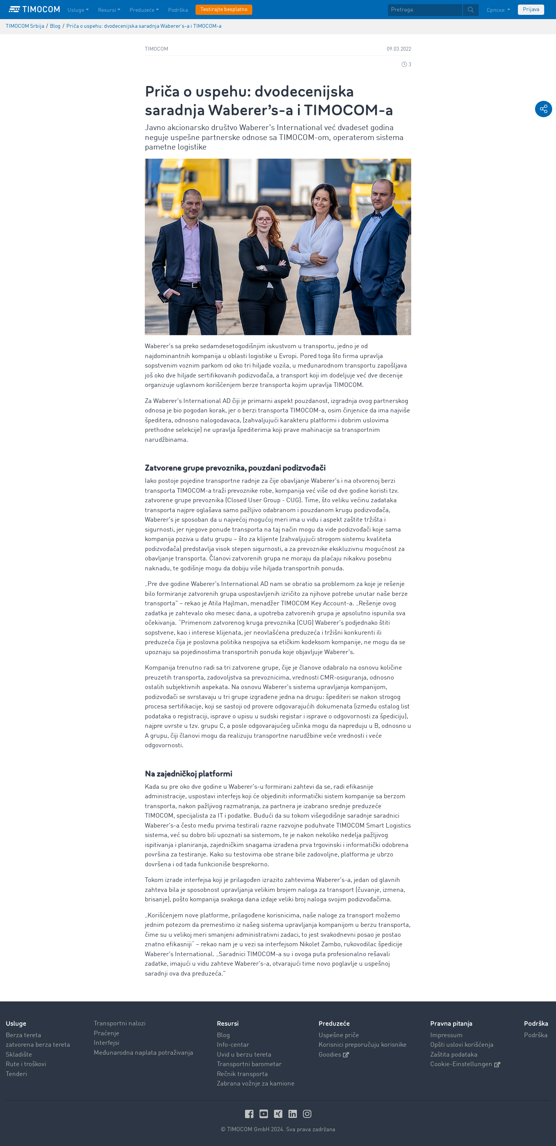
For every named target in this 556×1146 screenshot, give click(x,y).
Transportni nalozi (120, 1023)
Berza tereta (23, 1035)
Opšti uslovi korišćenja (462, 1045)
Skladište (19, 1055)
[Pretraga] (425, 10)
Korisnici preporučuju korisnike (363, 1045)
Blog (223, 1035)
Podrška (536, 1035)
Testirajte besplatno (223, 9)
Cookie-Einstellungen (465, 1064)
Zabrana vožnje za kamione (256, 1084)
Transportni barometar (249, 1064)
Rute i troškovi (26, 1064)
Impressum (446, 1035)
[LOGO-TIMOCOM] (34, 10)
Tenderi (16, 1074)
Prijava (531, 9)
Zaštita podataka (453, 1055)
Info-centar (233, 1045)
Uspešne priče (339, 1035)
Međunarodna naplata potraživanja (143, 1053)
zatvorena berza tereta (38, 1045)
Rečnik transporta (242, 1074)
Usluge (16, 1023)
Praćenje (106, 1033)
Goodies (334, 1055)
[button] (543, 109)
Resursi (228, 1023)
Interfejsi (106, 1043)
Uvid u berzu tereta (244, 1055)
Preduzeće (334, 1023)
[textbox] (433, 10)
